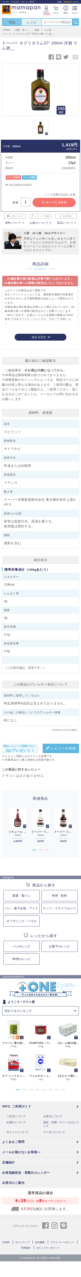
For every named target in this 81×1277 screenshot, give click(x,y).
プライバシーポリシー (62, 1242)
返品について (65, 222)
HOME (5, 1242)
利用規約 (26, 1248)
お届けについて (39, 222)
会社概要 (40, 1242)
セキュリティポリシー (48, 1248)
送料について (13, 222)
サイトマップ (22, 1242)
